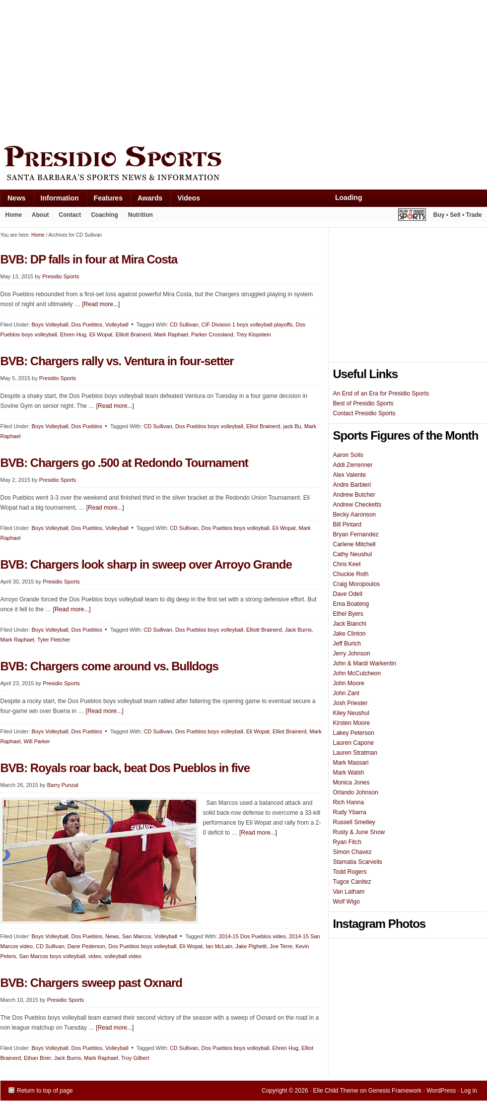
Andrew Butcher (354, 494)
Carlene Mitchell (354, 544)
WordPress (441, 1090)
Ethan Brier (37, 1058)
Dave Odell (347, 593)
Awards (146, 200)
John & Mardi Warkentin (365, 663)
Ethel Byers (348, 613)
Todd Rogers (350, 871)
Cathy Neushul (352, 554)
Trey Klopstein (253, 334)
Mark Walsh (348, 772)
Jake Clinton (349, 633)
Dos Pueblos (86, 324)
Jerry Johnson (351, 653)
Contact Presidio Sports (364, 413)
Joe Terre (281, 946)
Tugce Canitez (352, 881)
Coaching (104, 214)
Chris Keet (347, 564)
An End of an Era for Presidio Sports (381, 393)
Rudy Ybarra (349, 812)
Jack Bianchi (349, 623)
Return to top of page (45, 1090)
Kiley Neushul (351, 713)
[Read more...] (101, 304)
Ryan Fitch (347, 842)
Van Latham (349, 891)
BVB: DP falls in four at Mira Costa (89, 259)
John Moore (348, 683)
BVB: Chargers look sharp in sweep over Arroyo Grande (146, 564)
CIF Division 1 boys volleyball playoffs (247, 324)
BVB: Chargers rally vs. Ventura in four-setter (117, 361)
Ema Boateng (351, 603)
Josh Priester (350, 703)
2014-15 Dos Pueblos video (251, 936)
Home (13, 214)
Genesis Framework (394, 1090)
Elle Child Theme (335, 1090)
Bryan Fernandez (356, 534)
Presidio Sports (243, 165)
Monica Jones (351, 782)
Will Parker (37, 741)
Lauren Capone (353, 742)
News (13, 200)
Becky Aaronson (354, 514)
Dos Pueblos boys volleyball (209, 426)
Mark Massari (351, 762)
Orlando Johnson (355, 792)
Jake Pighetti (251, 946)
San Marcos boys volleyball (52, 956)
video (94, 956)
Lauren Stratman (355, 752)
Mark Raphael (171, 334)
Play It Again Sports (412, 216)
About (38, 216)
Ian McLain (219, 946)
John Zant (346, 693)
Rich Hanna (348, 802)
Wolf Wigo (346, 901)
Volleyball (116, 324)
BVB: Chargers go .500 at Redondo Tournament (124, 462)
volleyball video (122, 956)
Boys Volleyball (49, 324)
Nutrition (140, 214)
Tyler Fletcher (53, 640)
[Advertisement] (121, 70)
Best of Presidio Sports (363, 403)
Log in (469, 1090)
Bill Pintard (347, 524)
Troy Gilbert (135, 1058)
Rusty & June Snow (359, 832)
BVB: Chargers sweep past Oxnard (91, 982)
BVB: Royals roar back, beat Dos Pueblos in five (125, 768)
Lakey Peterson (353, 732)
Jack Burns (298, 630)
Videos (188, 198)
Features (104, 200)
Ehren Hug (73, 334)
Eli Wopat (101, 334)
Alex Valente (349, 474)
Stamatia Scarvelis (357, 861)
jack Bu (292, 426)
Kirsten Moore (351, 722)
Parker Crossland (212, 334)
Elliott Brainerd (133, 334)
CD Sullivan (184, 324)
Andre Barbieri (352, 484)
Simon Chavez (352, 851)
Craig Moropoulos (356, 584)
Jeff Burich (347, 643)
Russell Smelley (354, 822)
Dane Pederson (86, 946)
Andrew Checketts (357, 504)
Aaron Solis (348, 455)
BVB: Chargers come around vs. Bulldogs (109, 666)
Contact (70, 214)
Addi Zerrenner (353, 464)
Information (56, 200)
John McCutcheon (357, 673)
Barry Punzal (62, 785)
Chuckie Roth (351, 574)
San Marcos (136, 936)
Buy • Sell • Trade (457, 214)
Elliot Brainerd (263, 426)
